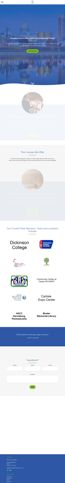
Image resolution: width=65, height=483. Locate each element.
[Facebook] (8, 470)
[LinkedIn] (10, 470)
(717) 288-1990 (13, 459)
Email (32, 365)
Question (32, 374)
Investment (9, 478)
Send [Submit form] (32, 387)
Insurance (9, 481)
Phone (50, 365)
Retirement (9, 476)
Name (14, 365)
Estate (8, 479)
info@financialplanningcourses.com (15, 468)
